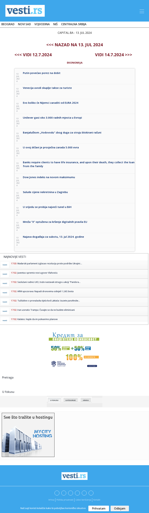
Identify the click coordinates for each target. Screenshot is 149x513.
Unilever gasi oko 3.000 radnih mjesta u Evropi (52, 117)
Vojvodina (42, 24)
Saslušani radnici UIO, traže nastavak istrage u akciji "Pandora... (49, 282)
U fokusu (54, 400)
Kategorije (71, 400)
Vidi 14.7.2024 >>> (113, 54)
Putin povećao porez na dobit (41, 73)
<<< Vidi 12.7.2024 (33, 54)
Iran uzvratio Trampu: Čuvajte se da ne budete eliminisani (46, 309)
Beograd (7, 24)
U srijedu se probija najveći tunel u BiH (47, 207)
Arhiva (86, 400)
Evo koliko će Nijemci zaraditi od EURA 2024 (50, 102)
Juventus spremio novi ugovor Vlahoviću (37, 272)
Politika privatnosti (64, 499)
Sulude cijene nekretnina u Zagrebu (45, 192)
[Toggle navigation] (141, 10)
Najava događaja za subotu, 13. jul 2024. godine (53, 236)
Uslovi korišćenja (83, 499)
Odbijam (119, 508)
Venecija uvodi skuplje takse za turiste (47, 87)
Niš (55, 24)
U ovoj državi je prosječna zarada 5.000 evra (51, 147)
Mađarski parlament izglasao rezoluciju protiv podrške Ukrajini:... (49, 263)
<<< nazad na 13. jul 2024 (74, 44)
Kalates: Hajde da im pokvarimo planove (37, 319)
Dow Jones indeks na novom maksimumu (49, 177)
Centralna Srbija (73, 24)
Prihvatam (99, 508)
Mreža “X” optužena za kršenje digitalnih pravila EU (55, 221)
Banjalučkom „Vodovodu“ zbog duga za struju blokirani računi (62, 132)
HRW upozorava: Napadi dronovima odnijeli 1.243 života (45, 291)
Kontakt (96, 499)
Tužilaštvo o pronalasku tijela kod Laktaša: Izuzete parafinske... (48, 300)
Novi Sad (24, 24)
